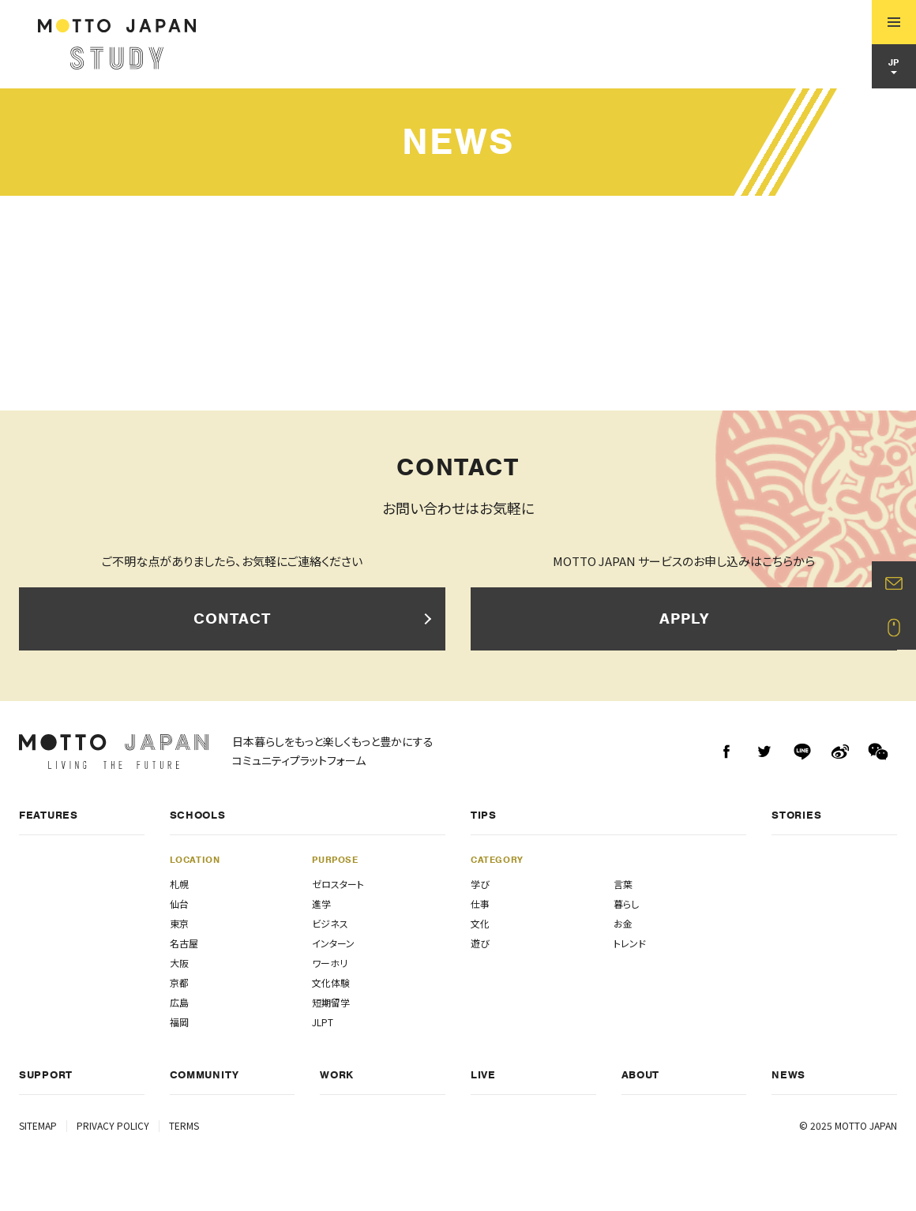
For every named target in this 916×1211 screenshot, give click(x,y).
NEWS (788, 1075)
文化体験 (331, 982)
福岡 (179, 1022)
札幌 (179, 883)
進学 (321, 903)
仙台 (179, 903)
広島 (179, 1002)
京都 (179, 982)
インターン (333, 943)
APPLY (684, 618)
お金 (623, 923)
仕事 (480, 903)
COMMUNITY (204, 1075)
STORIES (796, 815)
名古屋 (184, 943)
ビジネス (330, 923)
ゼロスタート (338, 883)
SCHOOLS (198, 815)
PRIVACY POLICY (113, 1125)
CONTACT (232, 618)
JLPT (322, 1022)
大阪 (179, 962)
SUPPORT (46, 1075)
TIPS (484, 815)
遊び (480, 943)
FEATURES (48, 815)
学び (480, 883)
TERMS (184, 1125)
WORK (337, 1075)
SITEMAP (38, 1125)
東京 (179, 923)
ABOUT (640, 1075)
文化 (480, 923)
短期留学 (331, 1002)
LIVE (483, 1075)
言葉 (623, 883)
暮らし (626, 903)
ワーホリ (329, 962)
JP (893, 62)
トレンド (630, 943)
